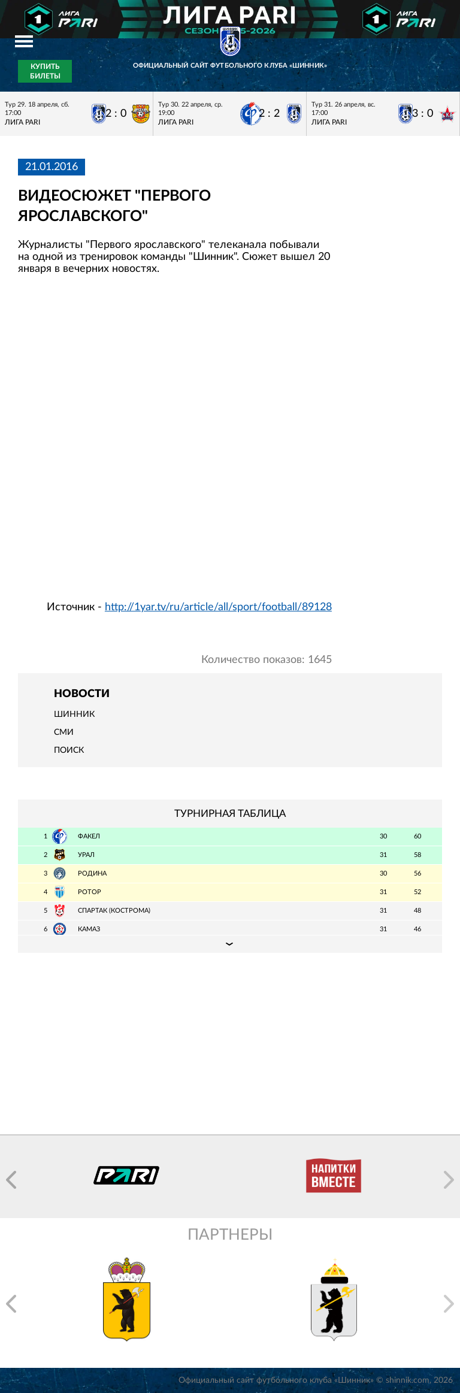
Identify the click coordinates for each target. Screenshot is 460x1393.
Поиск (69, 750)
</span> (175, 442)
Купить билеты (45, 71)
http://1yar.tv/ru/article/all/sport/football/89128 (218, 607)
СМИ (64, 732)
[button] (11, 1180)
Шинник (74, 714)
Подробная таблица (230, 944)
